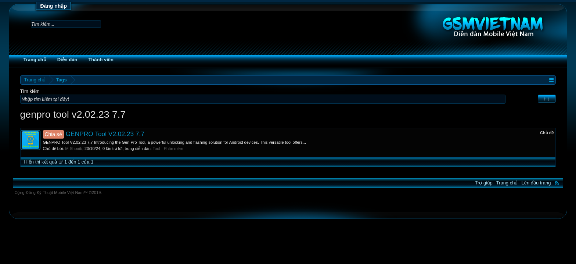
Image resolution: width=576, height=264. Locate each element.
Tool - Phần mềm (188, 148)
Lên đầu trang (516, 183)
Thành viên (121, 59)
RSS (537, 182)
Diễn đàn (88, 59)
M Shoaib (93, 148)
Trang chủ (54, 59)
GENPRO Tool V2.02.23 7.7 (114, 134)
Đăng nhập (53, 6)
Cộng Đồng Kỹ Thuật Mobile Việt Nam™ (78, 192)
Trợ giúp (463, 183)
